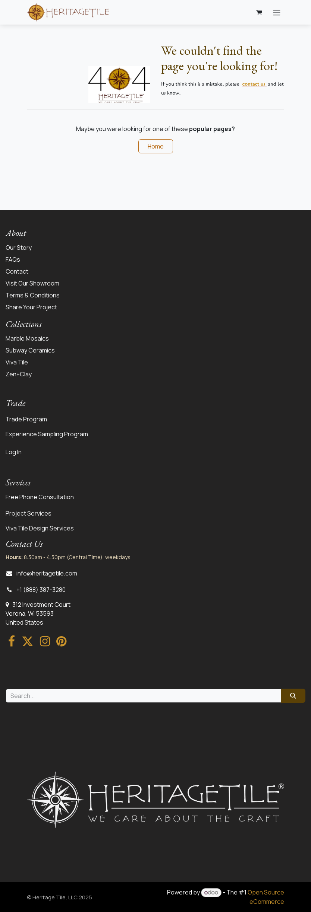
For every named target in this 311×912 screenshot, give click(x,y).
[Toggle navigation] (276, 12)
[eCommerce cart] (258, 12)
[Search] (293, 696)
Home (156, 146)
